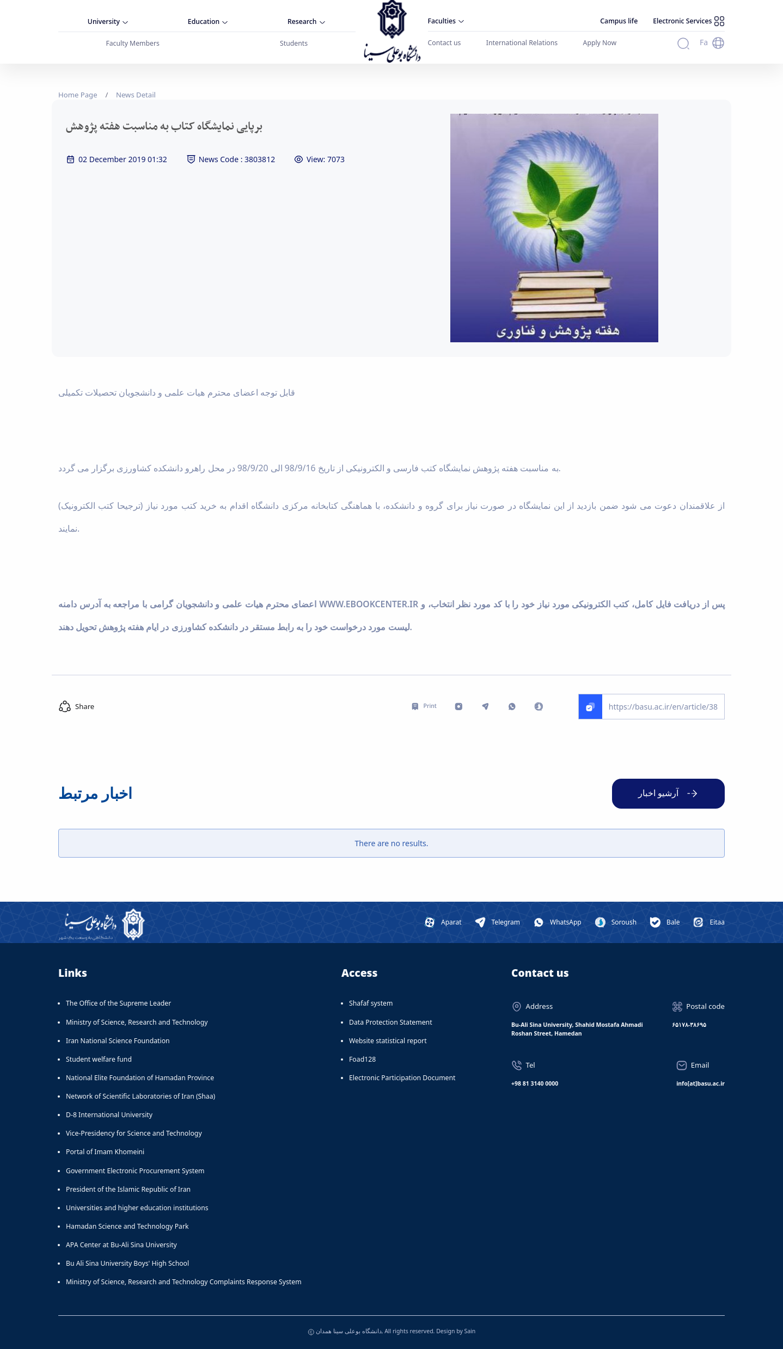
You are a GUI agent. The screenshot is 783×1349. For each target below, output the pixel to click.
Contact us (444, 42)
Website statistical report (388, 1040)
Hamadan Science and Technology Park (127, 1226)
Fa (704, 42)
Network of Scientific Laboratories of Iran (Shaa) (140, 1096)
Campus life (619, 21)
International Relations (522, 42)
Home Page (77, 95)
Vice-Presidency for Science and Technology (134, 1133)
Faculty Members (133, 43)
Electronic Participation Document (402, 1077)
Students (294, 43)
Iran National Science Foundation (118, 1040)
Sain (469, 1331)
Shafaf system (371, 1003)
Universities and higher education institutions (137, 1207)
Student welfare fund (99, 1059)
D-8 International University (109, 1114)
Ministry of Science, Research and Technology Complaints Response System (184, 1281)
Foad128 (362, 1059)
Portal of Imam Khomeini (105, 1151)
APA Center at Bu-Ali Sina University (121, 1244)
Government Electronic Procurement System (135, 1170)
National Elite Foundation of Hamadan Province (140, 1077)
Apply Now (600, 42)
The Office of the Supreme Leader (118, 1003)
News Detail (136, 95)
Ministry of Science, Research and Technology (137, 1022)
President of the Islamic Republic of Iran (128, 1189)
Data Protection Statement (390, 1022)
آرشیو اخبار (658, 793)
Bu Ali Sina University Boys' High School (127, 1263)
